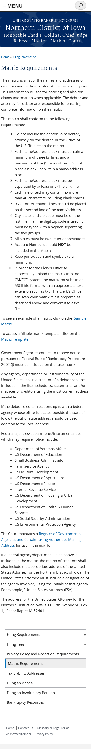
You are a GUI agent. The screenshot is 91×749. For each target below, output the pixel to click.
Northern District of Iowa (45, 28)
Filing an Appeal (20, 682)
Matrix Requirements (25, 663)
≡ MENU (13, 5)
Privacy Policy (44, 734)
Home (5, 57)
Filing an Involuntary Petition (31, 692)
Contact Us (25, 728)
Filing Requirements (23, 634)
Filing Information (24, 57)
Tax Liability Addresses (26, 673)
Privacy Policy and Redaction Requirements (43, 653)
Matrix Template (14, 339)
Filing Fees (15, 644)
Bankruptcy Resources (25, 702)
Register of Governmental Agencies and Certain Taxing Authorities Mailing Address (41, 539)
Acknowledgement (19, 734)
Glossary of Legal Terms (53, 728)
